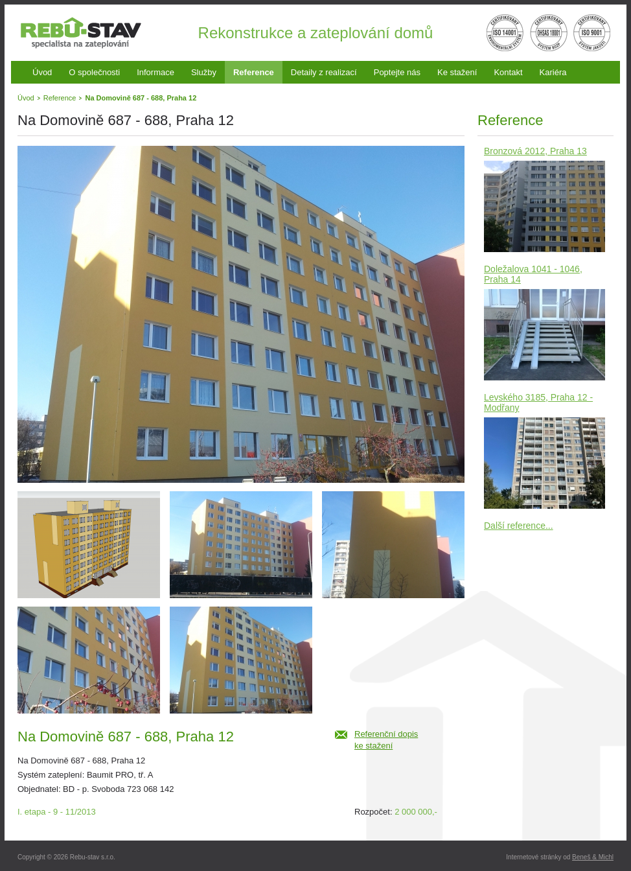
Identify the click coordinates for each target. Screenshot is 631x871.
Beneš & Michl (593, 857)
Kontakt (508, 72)
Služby (203, 72)
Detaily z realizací (324, 72)
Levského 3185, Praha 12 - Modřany (538, 402)
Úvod (42, 72)
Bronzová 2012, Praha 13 (535, 151)
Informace (155, 72)
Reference (253, 72)
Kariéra (553, 72)
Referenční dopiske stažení (386, 739)
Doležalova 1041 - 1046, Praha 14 (533, 274)
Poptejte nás (397, 72)
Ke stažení (457, 72)
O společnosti (94, 72)
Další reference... (518, 525)
